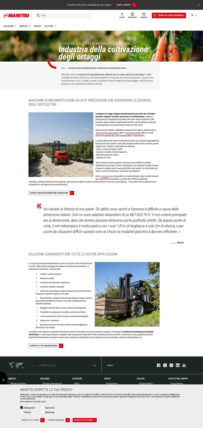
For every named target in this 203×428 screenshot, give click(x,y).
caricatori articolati (133, 133)
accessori (105, 176)
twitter (163, 365)
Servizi (107, 378)
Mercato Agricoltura (18, 383)
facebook (157, 365)
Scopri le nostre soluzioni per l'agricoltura (52, 193)
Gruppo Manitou (176, 383)
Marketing (49, 412)
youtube (182, 365)
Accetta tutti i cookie (85, 420)
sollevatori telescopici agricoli (107, 133)
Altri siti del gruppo (178, 378)
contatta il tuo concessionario (46, 346)
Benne (76, 383)
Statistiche (50, 407)
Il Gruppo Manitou (146, 383)
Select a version (126, 5)
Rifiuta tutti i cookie (33, 420)
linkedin (176, 365)
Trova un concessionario (168, 15)
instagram (170, 365)
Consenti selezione (59, 420)
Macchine (44, 378)
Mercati (12, 378)
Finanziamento (112, 383)
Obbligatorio (29, 407)
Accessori (77, 378)
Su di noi (140, 378)
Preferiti (27, 412)
